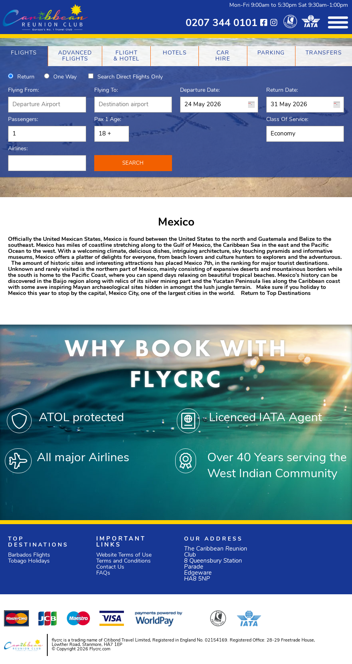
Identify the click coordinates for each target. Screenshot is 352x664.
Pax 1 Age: (107, 120)
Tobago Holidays (29, 561)
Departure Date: (200, 90)
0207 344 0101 (221, 23)
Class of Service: (287, 120)
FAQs (103, 573)
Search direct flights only (130, 77)
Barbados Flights (29, 555)
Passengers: (23, 120)
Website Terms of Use (124, 555)
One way (65, 77)
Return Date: (282, 90)
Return (25, 77)
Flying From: (23, 90)
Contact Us (110, 567)
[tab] (24, 56)
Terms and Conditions (123, 561)
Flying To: (106, 90)
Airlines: (18, 149)
